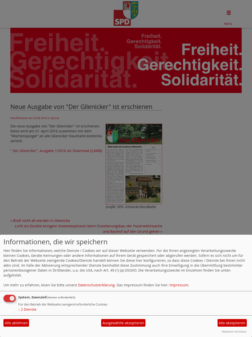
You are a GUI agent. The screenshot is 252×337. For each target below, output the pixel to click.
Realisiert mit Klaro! (234, 331)
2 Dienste (27, 309)
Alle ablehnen (16, 323)
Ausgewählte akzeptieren (123, 323)
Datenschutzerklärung (96, 285)
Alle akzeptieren (232, 323)
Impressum (179, 285)
